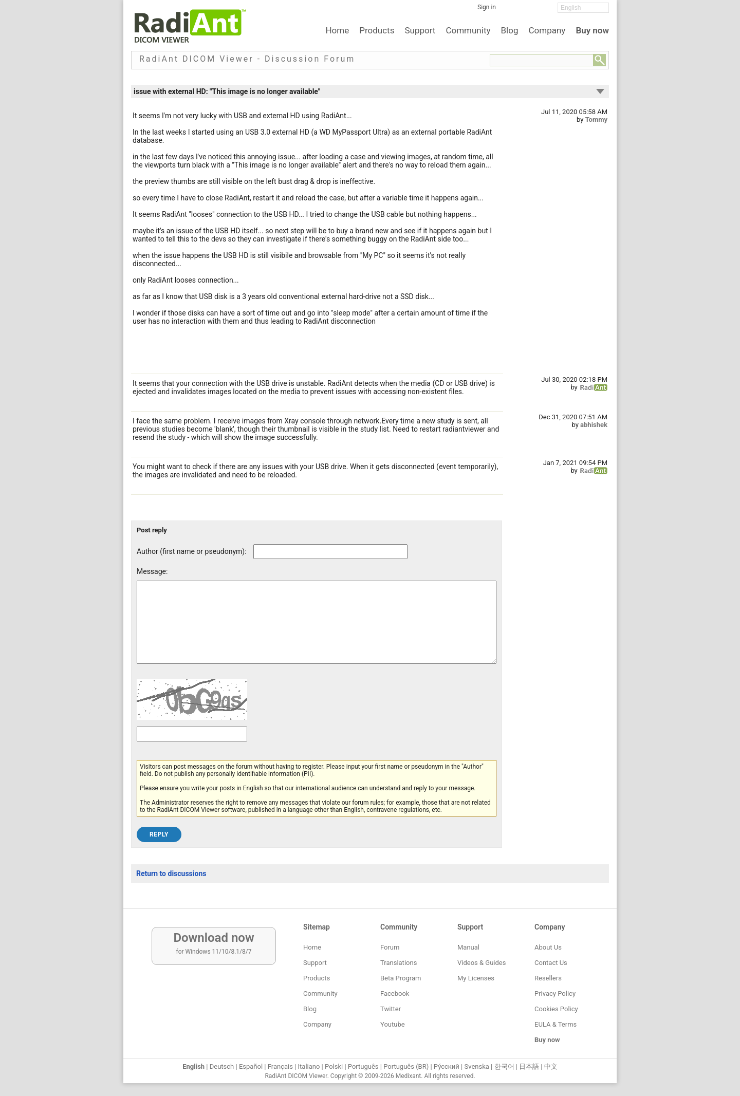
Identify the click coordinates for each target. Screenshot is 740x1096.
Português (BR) (406, 1066)
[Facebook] (511, 10)
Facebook (394, 993)
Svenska (477, 1066)
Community (468, 30)
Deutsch (222, 1066)
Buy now (592, 30)
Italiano (309, 1066)
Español (251, 1066)
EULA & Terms (555, 1024)
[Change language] (583, 8)
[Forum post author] (330, 551)
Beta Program (400, 978)
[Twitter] (527, 10)
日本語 (529, 1066)
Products (376, 30)
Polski (334, 1066)
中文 (551, 1066)
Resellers (548, 978)
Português (363, 1066)
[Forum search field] (542, 60)
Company (546, 30)
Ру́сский (446, 1066)
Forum (389, 947)
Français (280, 1066)
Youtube (392, 1024)
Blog (510, 30)
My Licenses (475, 978)
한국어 (504, 1066)
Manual (468, 947)
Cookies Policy (556, 1009)
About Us (548, 947)
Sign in (486, 7)
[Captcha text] (192, 749)
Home (337, 30)
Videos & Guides (481, 963)
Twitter (390, 1009)
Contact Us (550, 963)
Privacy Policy (555, 993)
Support (419, 30)
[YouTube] (542, 10)
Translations (398, 963)
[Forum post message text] (316, 630)
